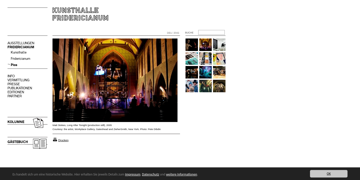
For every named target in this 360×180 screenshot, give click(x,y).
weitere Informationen (181, 174)
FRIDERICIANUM (21, 47)
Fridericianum (20, 58)
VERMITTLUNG (19, 80)
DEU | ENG (173, 33)
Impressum (132, 174)
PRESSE (14, 84)
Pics (14, 65)
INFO (11, 76)
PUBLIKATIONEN (20, 88)
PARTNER (15, 96)
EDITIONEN (16, 92)
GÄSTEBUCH (18, 142)
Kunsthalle (18, 52)
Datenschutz (150, 174)
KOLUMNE (16, 122)
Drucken (63, 140)
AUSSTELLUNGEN (21, 43)
